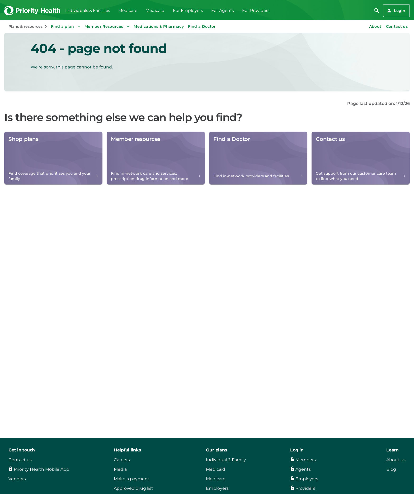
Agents (303, 469)
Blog (391, 469)
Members (305, 459)
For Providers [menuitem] (256, 10)
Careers (122, 459)
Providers (305, 488)
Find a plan (66, 26)
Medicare (215, 478)
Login (396, 10)
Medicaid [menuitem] (154, 10)
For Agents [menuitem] (222, 10)
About (375, 26)
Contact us (397, 26)
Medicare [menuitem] (127, 10)
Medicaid (215, 469)
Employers (217, 488)
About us (396, 459)
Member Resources (107, 26)
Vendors (17, 478)
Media (120, 469)
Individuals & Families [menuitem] (87, 10)
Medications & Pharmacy (159, 26)
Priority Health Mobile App (41, 469)
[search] (376, 10)
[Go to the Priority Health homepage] (32, 11)
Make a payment (131, 478)
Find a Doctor (202, 26)
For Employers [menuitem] (188, 10)
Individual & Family (226, 459)
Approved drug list (133, 488)
